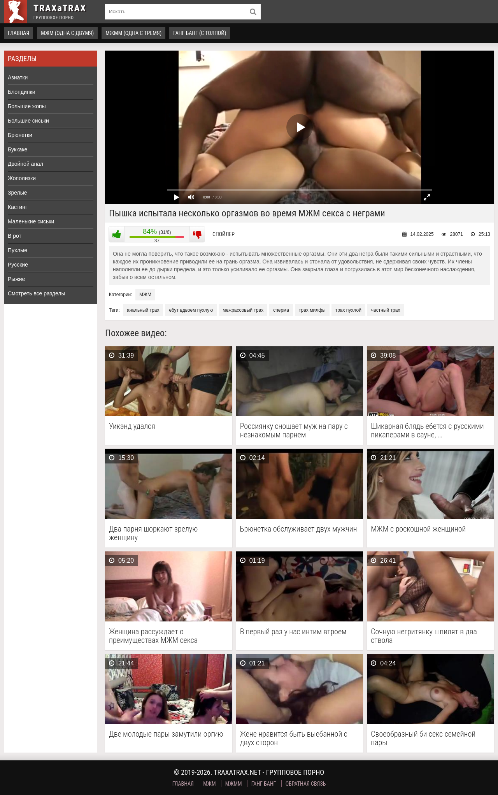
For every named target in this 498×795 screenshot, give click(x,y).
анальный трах (143, 310)
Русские (18, 264)
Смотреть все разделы (36, 293)
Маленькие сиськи (31, 221)
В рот (14, 236)
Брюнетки (20, 135)
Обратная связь (306, 784)
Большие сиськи (28, 121)
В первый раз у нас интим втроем (293, 631)
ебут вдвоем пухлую (191, 310)
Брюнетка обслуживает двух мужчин (298, 529)
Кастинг (17, 207)
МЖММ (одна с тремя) (133, 33)
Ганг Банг (263, 784)
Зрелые (17, 193)
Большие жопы (27, 106)
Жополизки (22, 178)
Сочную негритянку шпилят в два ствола (424, 635)
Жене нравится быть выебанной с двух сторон (293, 738)
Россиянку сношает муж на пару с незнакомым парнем (294, 430)
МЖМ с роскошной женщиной (418, 529)
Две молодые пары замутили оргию (166, 734)
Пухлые (17, 250)
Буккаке (17, 149)
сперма (281, 310)
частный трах (385, 310)
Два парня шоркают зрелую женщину (153, 533)
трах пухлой (348, 310)
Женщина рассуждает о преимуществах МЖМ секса (153, 635)
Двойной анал (25, 164)
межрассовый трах (243, 310)
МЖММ (233, 784)
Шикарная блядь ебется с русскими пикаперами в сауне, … (427, 430)
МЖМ (145, 294)
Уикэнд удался (132, 426)
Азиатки (18, 77)
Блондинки (21, 92)
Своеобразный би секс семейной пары (423, 738)
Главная (18, 33)
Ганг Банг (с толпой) (199, 33)
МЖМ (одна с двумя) (67, 33)
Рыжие (16, 279)
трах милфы (312, 310)
